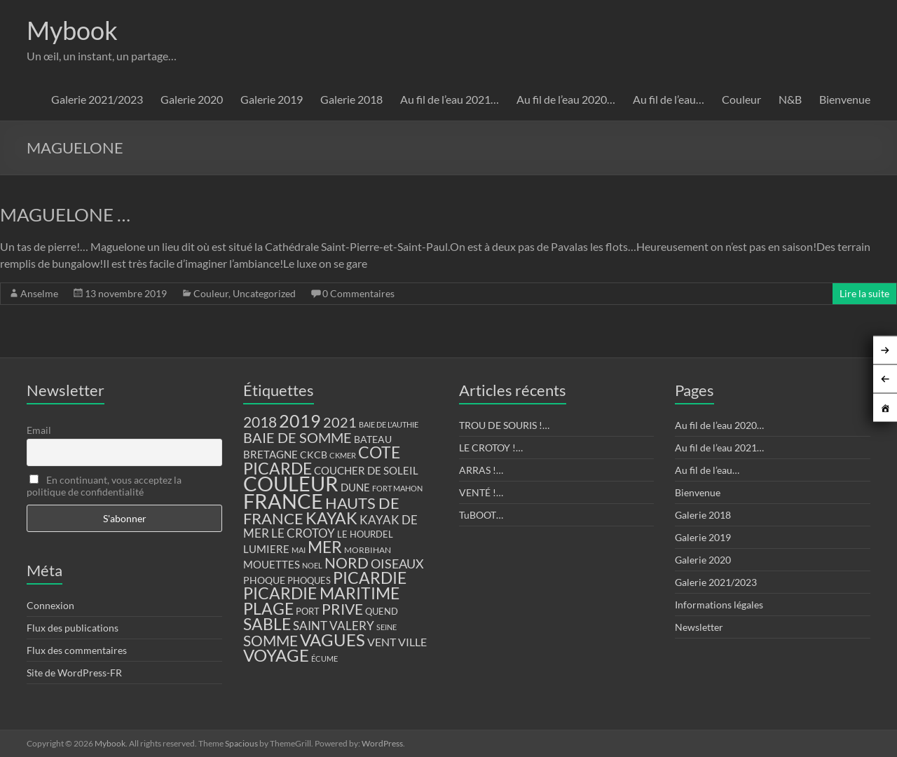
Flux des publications (72, 628)
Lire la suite (864, 293)
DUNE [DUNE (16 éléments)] (355, 487)
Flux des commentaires (77, 650)
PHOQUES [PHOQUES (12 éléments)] (309, 580)
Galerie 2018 (351, 99)
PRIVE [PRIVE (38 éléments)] (342, 609)
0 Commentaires (358, 293)
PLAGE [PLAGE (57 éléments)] (268, 608)
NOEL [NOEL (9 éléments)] (312, 565)
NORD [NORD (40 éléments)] (346, 562)
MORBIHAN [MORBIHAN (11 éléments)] (367, 550)
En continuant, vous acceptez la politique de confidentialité (104, 486)
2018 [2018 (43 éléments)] (260, 422)
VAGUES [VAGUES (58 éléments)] (332, 640)
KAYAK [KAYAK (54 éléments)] (331, 518)
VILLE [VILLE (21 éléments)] (412, 641)
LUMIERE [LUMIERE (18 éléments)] (266, 549)
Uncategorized (264, 293)
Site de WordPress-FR (74, 672)
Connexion (50, 605)
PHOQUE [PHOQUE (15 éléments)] (264, 580)
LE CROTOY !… (491, 447)
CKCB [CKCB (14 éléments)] (313, 455)
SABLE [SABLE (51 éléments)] (267, 624)
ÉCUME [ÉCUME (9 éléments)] (324, 658)
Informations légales (719, 605)
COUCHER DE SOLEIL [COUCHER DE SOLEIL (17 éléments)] (366, 470)
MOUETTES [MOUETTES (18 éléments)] (271, 564)
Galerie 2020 (191, 99)
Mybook (72, 30)
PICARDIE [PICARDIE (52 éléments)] (369, 577)
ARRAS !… (481, 470)
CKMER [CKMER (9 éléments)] (342, 455)
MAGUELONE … (65, 214)
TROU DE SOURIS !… (504, 425)
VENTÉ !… (481, 492)
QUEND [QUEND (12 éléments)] (381, 611)
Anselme (39, 293)
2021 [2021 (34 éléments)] (340, 422)
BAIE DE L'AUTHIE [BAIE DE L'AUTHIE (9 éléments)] (388, 424)
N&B (790, 99)
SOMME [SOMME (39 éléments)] (270, 640)
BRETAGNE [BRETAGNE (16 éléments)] (270, 455)
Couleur (741, 99)
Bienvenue (844, 99)
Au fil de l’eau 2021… (449, 99)
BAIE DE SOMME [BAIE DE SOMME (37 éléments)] (297, 437)
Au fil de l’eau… (668, 99)
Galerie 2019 (271, 99)
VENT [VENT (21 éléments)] (381, 641)
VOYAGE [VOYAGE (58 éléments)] (276, 655)
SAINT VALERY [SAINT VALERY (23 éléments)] (333, 625)
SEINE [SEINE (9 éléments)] (386, 627)
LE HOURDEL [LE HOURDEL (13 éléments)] (365, 534)
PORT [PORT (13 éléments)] (308, 611)
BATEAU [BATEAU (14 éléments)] (373, 439)
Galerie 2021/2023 (97, 99)
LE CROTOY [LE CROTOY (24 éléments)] (303, 533)
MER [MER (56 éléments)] (325, 547)
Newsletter (699, 627)
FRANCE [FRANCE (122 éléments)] (283, 501)
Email (39, 430)
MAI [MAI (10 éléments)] (299, 549)
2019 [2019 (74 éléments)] (300, 420)
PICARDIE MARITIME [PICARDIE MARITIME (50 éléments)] (321, 593)
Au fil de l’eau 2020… (565, 99)
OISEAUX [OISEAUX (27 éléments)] (397, 563)
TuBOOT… (481, 515)
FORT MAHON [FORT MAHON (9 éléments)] (397, 488)
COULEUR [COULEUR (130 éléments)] (290, 483)
